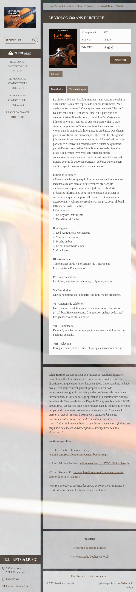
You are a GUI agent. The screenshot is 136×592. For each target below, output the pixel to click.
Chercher (34, 40)
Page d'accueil (56, 6)
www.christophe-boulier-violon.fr (90, 556)
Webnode (126, 583)
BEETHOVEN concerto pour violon (17, 66)
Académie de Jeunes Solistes (89, 547)
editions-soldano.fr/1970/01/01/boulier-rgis (104, 463)
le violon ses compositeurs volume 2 (17, 100)
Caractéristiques (77, 89)
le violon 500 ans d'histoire (17, 114)
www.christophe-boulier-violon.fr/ (86, 490)
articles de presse (97, 576)
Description (57, 89)
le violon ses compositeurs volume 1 (17, 83)
